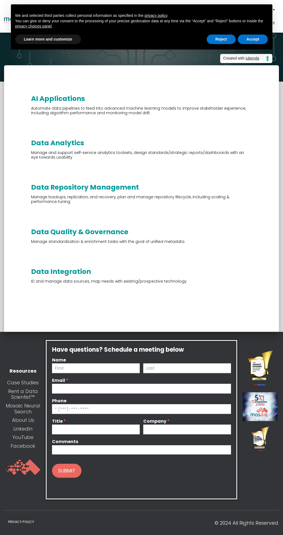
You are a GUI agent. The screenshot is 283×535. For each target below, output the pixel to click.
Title (59, 421)
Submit (66, 470)
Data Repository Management (85, 187)
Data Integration (61, 271)
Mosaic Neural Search (23, 408)
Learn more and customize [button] (48, 39)
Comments (65, 442)
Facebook (23, 446)
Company (156, 421)
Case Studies (23, 382)
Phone (59, 401)
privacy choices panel (33, 26)
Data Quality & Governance (79, 232)
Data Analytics (57, 143)
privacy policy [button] (156, 15)
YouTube (23, 437)
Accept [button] (253, 39)
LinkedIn (22, 428)
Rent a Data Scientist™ (23, 394)
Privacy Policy (21, 521)
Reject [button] (221, 39)
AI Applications (58, 98)
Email (60, 381)
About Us (23, 420)
